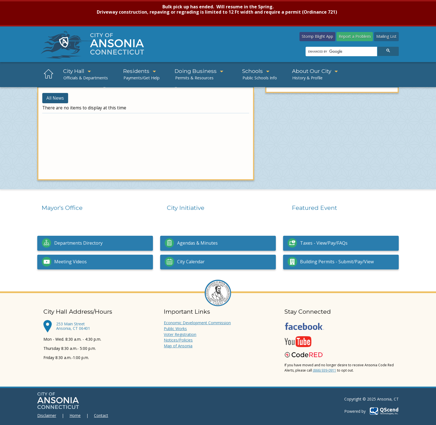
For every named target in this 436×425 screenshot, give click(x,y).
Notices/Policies (178, 340)
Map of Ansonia (178, 345)
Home (75, 415)
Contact (101, 415)
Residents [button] (139, 71)
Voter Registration (180, 334)
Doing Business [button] (199, 71)
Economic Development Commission (197, 322)
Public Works (175, 328)
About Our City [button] (315, 71)
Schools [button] (255, 71)
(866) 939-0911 (324, 370)
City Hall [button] (77, 71)
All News (55, 98)
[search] (340, 51)
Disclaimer (46, 415)
